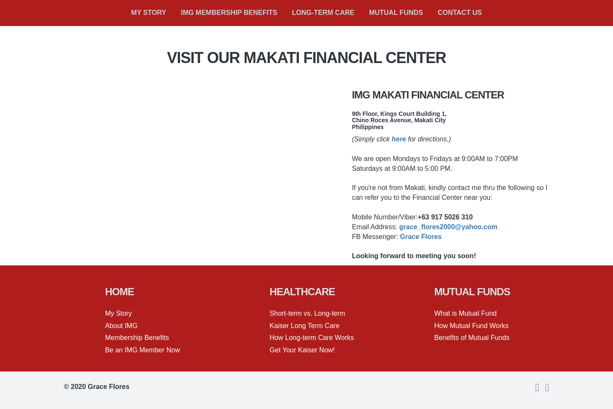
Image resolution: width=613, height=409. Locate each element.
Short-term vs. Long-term (307, 313)
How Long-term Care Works (311, 337)
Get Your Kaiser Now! (302, 350)
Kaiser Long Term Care (304, 325)
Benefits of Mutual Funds (472, 337)
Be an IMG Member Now (142, 350)
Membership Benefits (137, 337)
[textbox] (162, 292)
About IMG (121, 325)
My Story (118, 313)
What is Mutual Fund (465, 313)
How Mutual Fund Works (471, 325)
